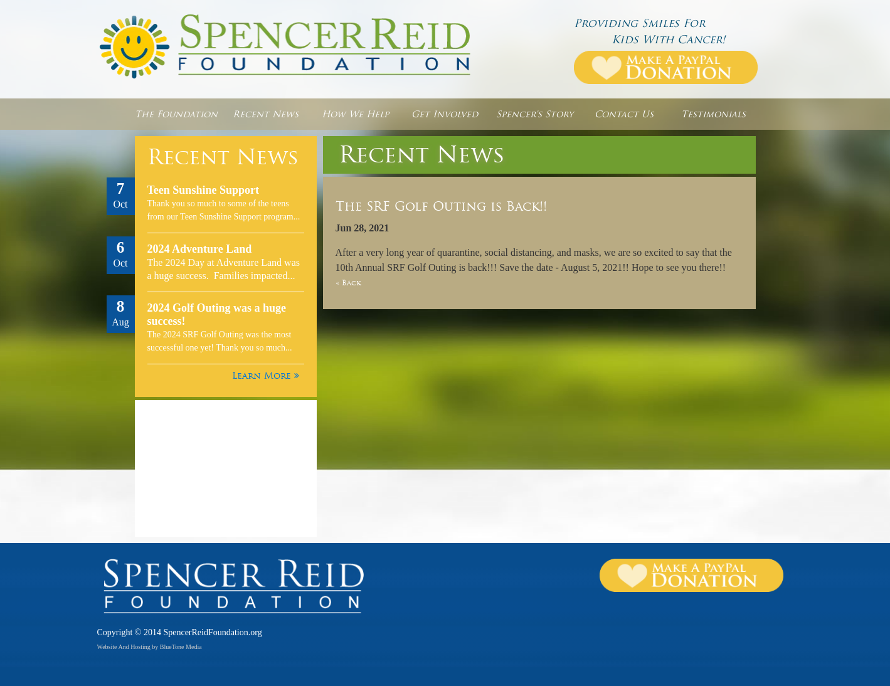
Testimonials (713, 114)
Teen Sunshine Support (203, 190)
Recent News (266, 114)
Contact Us (624, 114)
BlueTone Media (181, 646)
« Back (348, 282)
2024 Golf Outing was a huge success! (217, 314)
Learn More (265, 375)
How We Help (355, 114)
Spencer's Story (534, 114)
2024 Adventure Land (199, 249)
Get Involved (444, 114)
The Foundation (176, 114)
